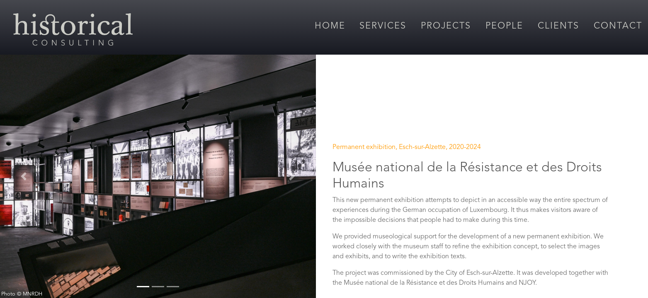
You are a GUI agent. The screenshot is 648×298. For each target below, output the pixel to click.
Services (382, 26)
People (504, 26)
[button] (23, 176)
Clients (558, 26)
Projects (446, 26)
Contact (618, 26)
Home (330, 26)
